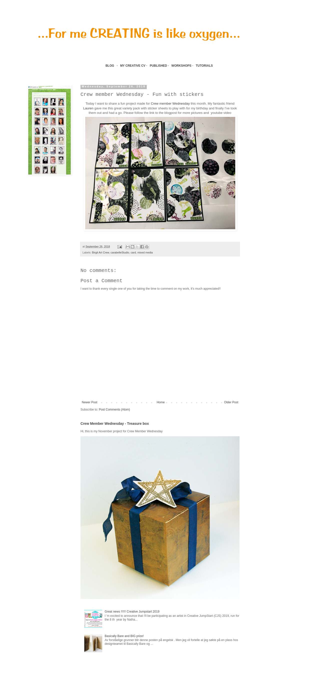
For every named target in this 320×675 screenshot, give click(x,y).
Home (161, 402)
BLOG (110, 65)
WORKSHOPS (182, 65)
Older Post (231, 402)
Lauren (88, 108)
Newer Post (89, 402)
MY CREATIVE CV (133, 65)
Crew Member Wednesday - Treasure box (114, 424)
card (133, 252)
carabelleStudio (119, 252)
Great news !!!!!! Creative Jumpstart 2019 (132, 611)
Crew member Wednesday (170, 103)
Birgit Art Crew (100, 252)
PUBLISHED (158, 65)
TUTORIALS (205, 65)
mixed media (145, 252)
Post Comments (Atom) (114, 409)
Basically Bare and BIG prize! (124, 636)
